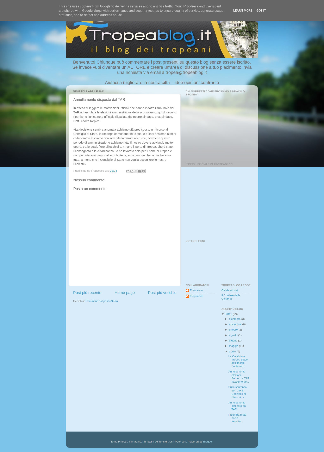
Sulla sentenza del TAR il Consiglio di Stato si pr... (237, 392)
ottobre (234, 329)
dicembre (235, 318)
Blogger (208, 441)
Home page (125, 292)
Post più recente (87, 292)
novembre (235, 324)
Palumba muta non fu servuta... (237, 418)
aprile (233, 351)
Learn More (242, 10)
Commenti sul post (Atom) (102, 301)
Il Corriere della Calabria (231, 297)
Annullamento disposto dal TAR (237, 406)
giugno (233, 340)
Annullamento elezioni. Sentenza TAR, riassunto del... (239, 376)
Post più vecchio (162, 292)
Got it (261, 10)
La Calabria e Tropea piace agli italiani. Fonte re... (238, 361)
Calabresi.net (230, 290)
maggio (234, 345)
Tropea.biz (196, 296)
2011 (229, 314)
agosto (233, 335)
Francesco (196, 290)
